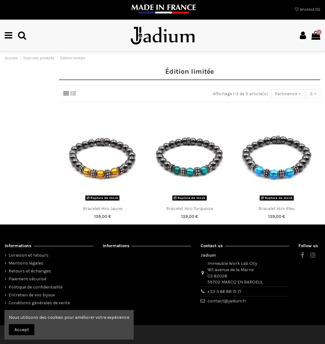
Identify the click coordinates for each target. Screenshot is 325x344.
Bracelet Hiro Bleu (276, 208)
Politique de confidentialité (35, 287)
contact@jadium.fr (226, 301)
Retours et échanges (30, 271)
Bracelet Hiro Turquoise (189, 208)
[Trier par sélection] (288, 93)
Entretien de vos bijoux (32, 295)
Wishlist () (307, 9)
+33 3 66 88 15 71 (224, 291)
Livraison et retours (29, 255)
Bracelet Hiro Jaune (102, 208)
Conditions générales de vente (39, 303)
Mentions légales (26, 263)
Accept (22, 329)
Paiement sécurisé (27, 279)
